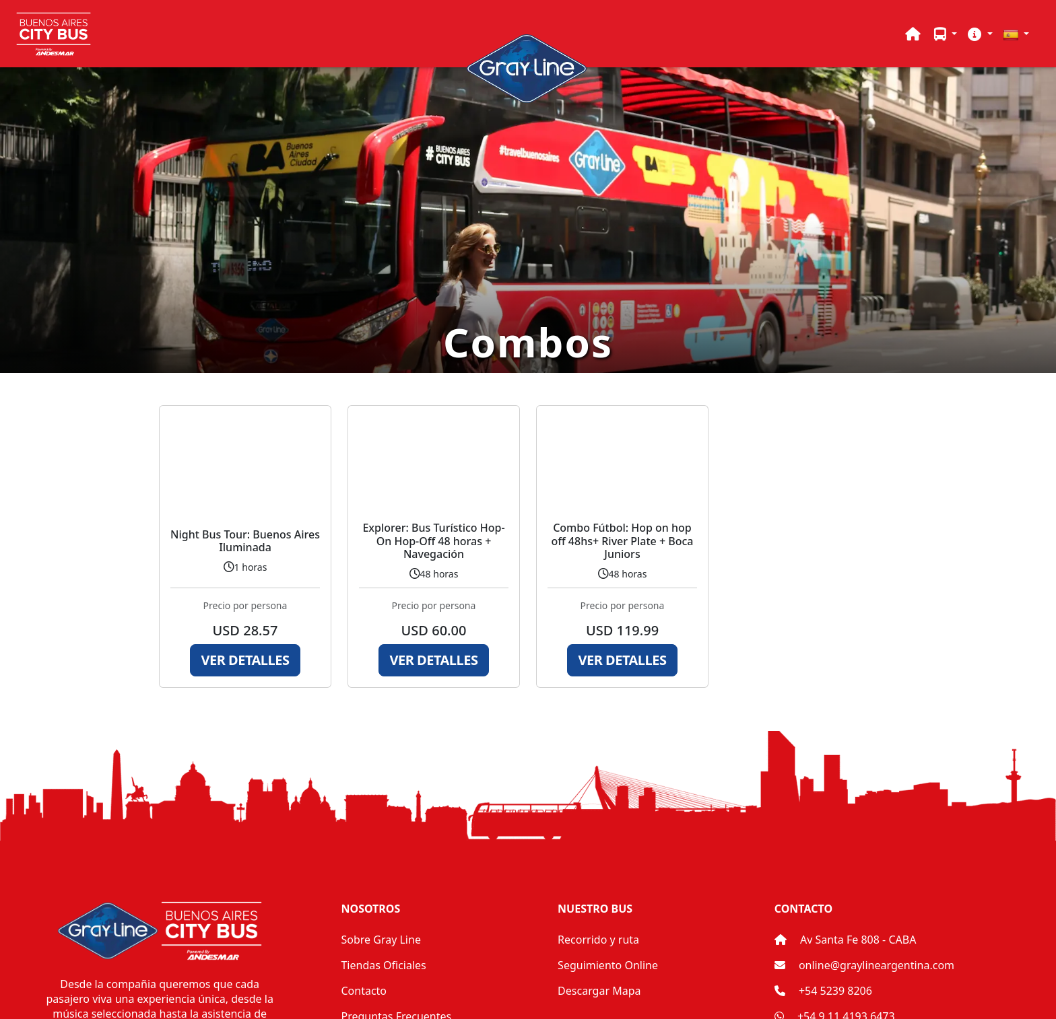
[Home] (913, 33)
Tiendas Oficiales (383, 965)
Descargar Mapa (599, 990)
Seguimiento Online (608, 965)
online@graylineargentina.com (876, 965)
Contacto (364, 990)
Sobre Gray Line (380, 939)
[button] (945, 33)
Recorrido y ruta (598, 939)
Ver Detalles (245, 660)
